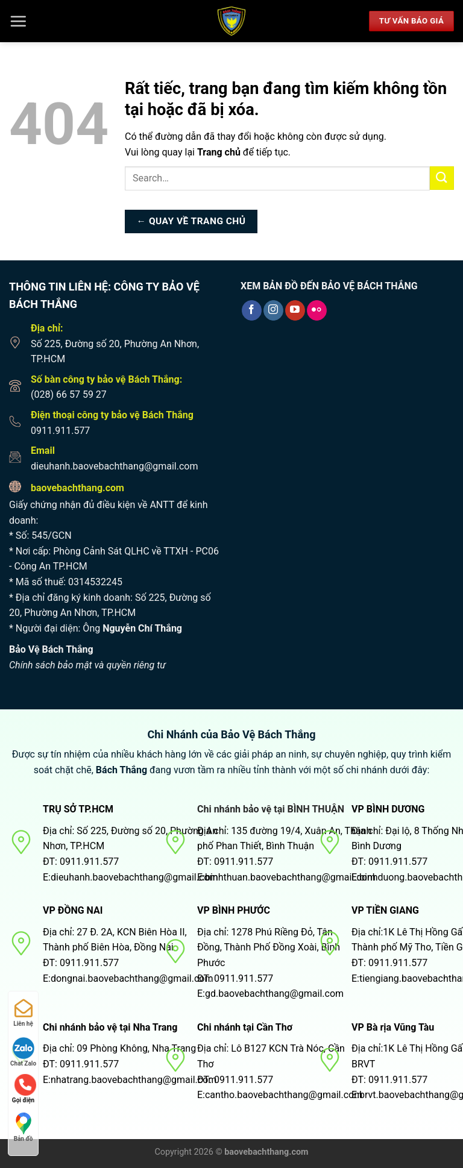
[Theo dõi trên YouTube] (295, 310)
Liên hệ (23, 1013)
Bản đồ (23, 1127)
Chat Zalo (23, 1052)
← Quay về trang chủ (191, 221)
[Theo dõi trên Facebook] (252, 310)
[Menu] (18, 21)
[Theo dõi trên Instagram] (273, 310)
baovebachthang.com (77, 488)
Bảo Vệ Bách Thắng (51, 649)
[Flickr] (317, 310)
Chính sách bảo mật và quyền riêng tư (87, 665)
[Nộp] (442, 178)
